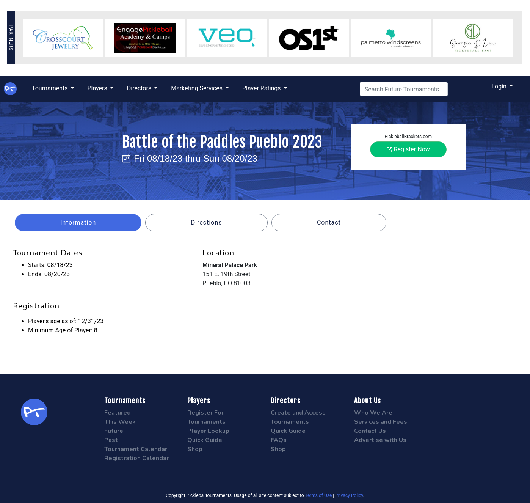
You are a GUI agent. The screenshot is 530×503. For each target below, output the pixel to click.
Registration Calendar (136, 458)
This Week (120, 422)
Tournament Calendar (135, 449)
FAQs (279, 440)
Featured (117, 413)
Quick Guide (204, 440)
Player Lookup (208, 431)
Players (98, 88)
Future (113, 431)
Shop (194, 449)
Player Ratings (262, 88)
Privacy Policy (349, 495)
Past (111, 440)
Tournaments (50, 88)
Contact (329, 222)
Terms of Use (318, 495)
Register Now (408, 149)
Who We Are (373, 413)
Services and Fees (380, 422)
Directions (206, 222)
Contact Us (370, 431)
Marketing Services (197, 88)
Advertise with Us (380, 440)
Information (78, 222)
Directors (140, 88)
